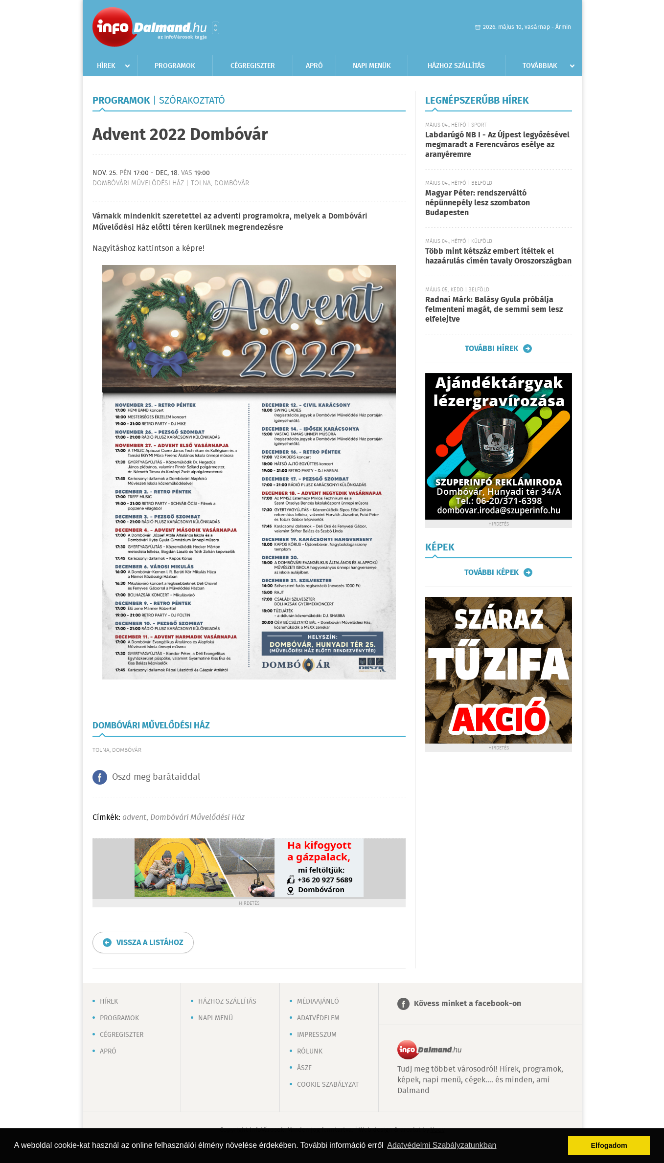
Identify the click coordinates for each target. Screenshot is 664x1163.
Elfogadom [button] (609, 1145)
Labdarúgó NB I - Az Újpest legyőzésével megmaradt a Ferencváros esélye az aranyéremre (497, 145)
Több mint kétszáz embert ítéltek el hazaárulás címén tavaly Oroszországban (498, 256)
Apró (314, 66)
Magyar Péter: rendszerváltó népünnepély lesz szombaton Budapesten (477, 203)
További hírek (491, 348)
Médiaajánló (318, 1001)
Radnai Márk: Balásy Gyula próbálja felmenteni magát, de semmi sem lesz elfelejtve (494, 310)
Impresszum (317, 1035)
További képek (491, 572)
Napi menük (372, 66)
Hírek (106, 66)
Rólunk (309, 1051)
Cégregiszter (252, 66)
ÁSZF (304, 1068)
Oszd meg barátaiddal (156, 777)
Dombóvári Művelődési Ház (197, 818)
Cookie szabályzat (328, 1084)
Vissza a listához (149, 943)
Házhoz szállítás (456, 66)
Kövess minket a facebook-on (467, 1004)
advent (134, 818)
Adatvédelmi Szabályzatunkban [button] (441, 1145)
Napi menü (215, 1018)
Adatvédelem (318, 1018)
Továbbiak (540, 66)
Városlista (215, 28)
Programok (175, 66)
